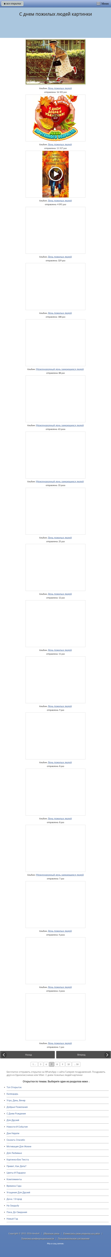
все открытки (12, 3)
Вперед (81, 1054)
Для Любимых (14, 1153)
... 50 (76, 1064)
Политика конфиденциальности (37, 1238)
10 (68, 1064)
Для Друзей (13, 1120)
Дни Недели (13, 1133)
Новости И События (17, 1126)
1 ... (34, 1064)
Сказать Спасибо (16, 1140)
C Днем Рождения (16, 1113)
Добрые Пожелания (17, 1107)
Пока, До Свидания (17, 1212)
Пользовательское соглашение (74, 1238)
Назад (28, 1054)
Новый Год (12, 1218)
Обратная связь (51, 1233)
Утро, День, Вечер (16, 1100)
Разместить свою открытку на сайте (81, 1233)
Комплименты (14, 1179)
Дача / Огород (14, 1199)
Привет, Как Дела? (16, 1166)
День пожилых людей (60, 88)
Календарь (12, 1094)
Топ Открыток (14, 1087)
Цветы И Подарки (16, 1172)
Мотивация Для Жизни (19, 1146)
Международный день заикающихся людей (60, 369)
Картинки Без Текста (18, 1159)
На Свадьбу (13, 1205)
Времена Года (14, 1186)
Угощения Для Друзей (18, 1192)
